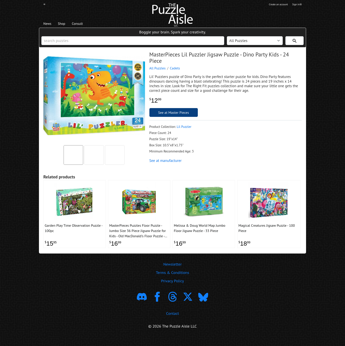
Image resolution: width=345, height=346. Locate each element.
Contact (172, 322)
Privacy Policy (172, 289)
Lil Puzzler (184, 132)
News (49, 24)
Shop (66, 24)
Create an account (273, 5)
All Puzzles (157, 74)
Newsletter (172, 273)
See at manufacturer (165, 166)
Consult (86, 24)
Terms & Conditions (172, 281)
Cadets (175, 74)
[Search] (294, 44)
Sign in (296, 5)
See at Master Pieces (173, 118)
